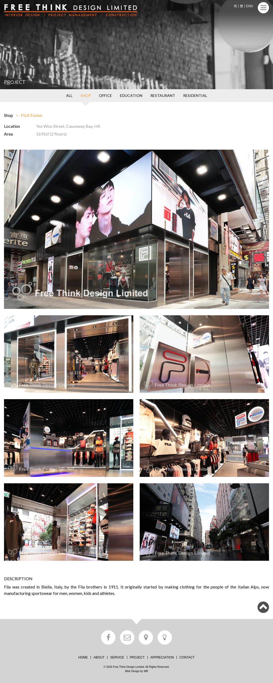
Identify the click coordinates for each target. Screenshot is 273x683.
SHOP (86, 95)
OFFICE (105, 95)
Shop (8, 115)
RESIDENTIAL (195, 95)
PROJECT (137, 657)
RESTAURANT (162, 95)
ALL (69, 95)
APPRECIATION (162, 657)
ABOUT (99, 657)
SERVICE (117, 657)
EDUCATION (131, 95)
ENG (249, 6)
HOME (83, 657)
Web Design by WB (136, 671)
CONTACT (187, 657)
